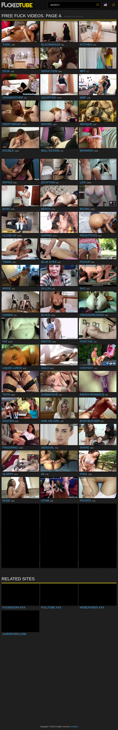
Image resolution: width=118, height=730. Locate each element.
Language (105, 4)
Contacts (74, 727)
